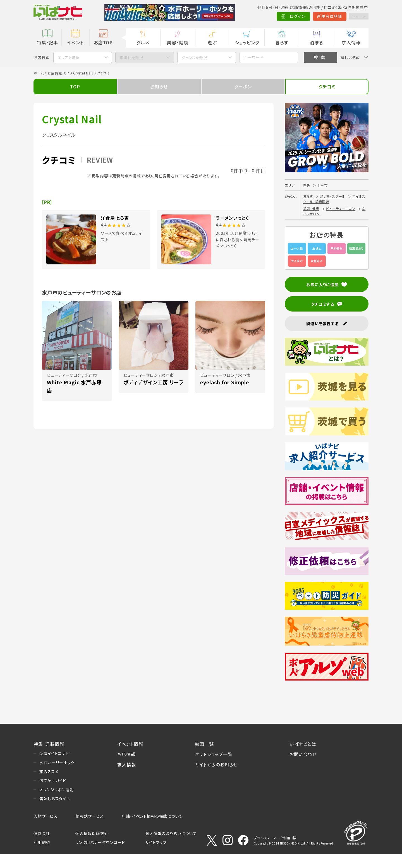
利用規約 (42, 842)
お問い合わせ (303, 754)
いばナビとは (302, 743)
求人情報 (351, 42)
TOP (75, 86)
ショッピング (247, 42)
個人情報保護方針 (91, 833)
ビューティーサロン (340, 208)
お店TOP (103, 42)
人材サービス (46, 816)
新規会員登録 (321, 16)
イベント (75, 42)
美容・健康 (177, 42)
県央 (306, 185)
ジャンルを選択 (194, 57)
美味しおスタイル (54, 798)
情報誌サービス (90, 816)
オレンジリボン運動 (56, 789)
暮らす (281, 42)
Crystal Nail (83, 73)
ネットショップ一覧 (213, 754)
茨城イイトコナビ (54, 753)
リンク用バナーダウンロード (100, 842)
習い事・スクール (332, 196)
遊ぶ (212, 42)
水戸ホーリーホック (57, 762)
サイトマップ (156, 842)
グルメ (143, 42)
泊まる (316, 42)
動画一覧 (204, 743)
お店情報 (126, 754)
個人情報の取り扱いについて (171, 833)
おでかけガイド (52, 780)
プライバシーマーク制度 (272, 837)
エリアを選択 (69, 57)
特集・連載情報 (49, 743)
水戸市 (322, 185)
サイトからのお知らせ (216, 764)
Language (354, 16)
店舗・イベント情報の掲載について (152, 816)
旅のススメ (49, 771)
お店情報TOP (58, 73)
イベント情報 (130, 743)
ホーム (39, 73)
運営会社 (42, 833)
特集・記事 (47, 42)
